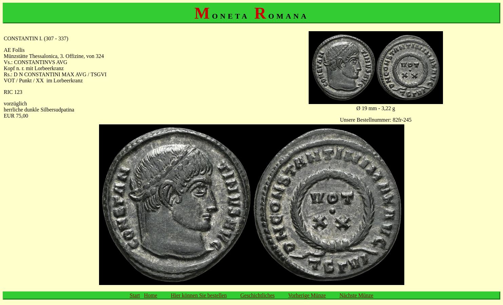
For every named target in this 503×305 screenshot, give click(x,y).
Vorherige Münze (307, 295)
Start (135, 295)
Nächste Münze (356, 295)
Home (150, 295)
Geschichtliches (257, 295)
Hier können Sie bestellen (199, 295)
